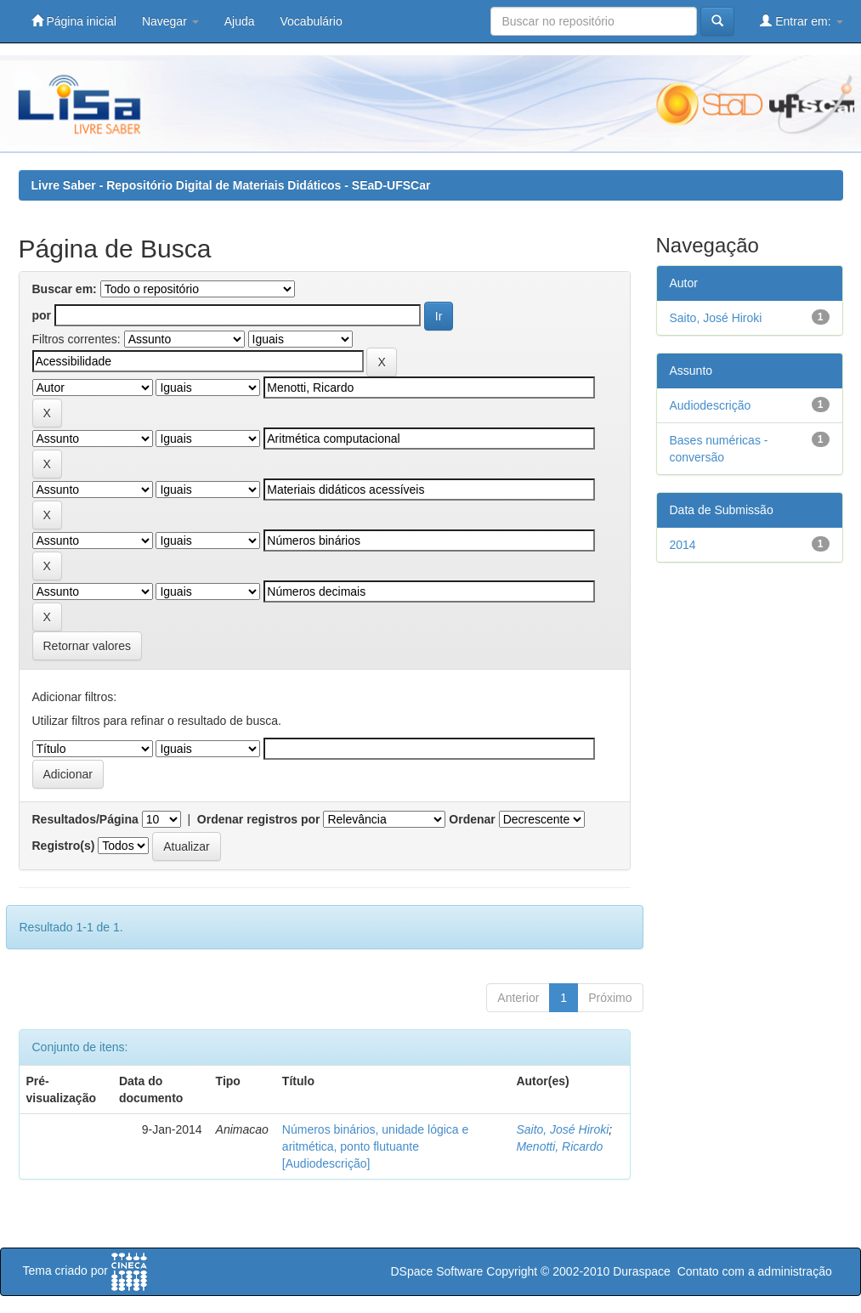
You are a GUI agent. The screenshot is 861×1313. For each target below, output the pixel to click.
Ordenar (472, 819)
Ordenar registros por (258, 819)
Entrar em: (801, 21)
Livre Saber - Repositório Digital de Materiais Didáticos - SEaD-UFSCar (231, 185)
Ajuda (239, 21)
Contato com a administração (754, 1271)
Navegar (170, 21)
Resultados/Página (85, 819)
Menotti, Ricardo (559, 1146)
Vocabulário (311, 21)
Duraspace (642, 1271)
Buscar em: (64, 289)
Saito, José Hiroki (562, 1129)
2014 (683, 545)
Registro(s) (63, 845)
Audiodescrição (710, 405)
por (42, 315)
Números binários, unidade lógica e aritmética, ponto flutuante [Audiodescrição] (375, 1146)
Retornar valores (87, 646)
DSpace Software (436, 1271)
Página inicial (73, 21)
